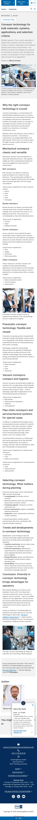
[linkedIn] (18, 796)
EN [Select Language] (33, 3)
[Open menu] (35, 9)
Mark (18, 818)
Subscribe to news (21, 3)
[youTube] (23, 796)
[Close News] (23, 703)
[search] (31, 9)
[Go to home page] (12, 9)
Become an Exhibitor (7, 3)
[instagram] (13, 796)
